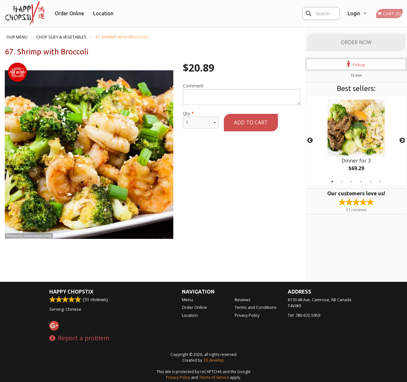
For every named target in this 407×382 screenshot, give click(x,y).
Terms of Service (214, 377)
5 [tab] (370, 181)
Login (354, 13)
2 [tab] (342, 181)
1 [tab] (332, 181)
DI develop (214, 360)
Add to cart (251, 122)
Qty (201, 119)
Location (103, 13)
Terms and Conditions (256, 307)
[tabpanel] (356, 140)
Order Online (69, 13)
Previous (310, 140)
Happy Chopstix (71, 291)
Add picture (18, 72)
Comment (241, 94)
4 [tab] (361, 181)
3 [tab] (351, 181)
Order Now (356, 42)
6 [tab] (380, 181)
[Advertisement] (152, 259)
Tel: (304, 315)
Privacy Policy (247, 315)
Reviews (243, 299)
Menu (187, 299)
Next (402, 140)
